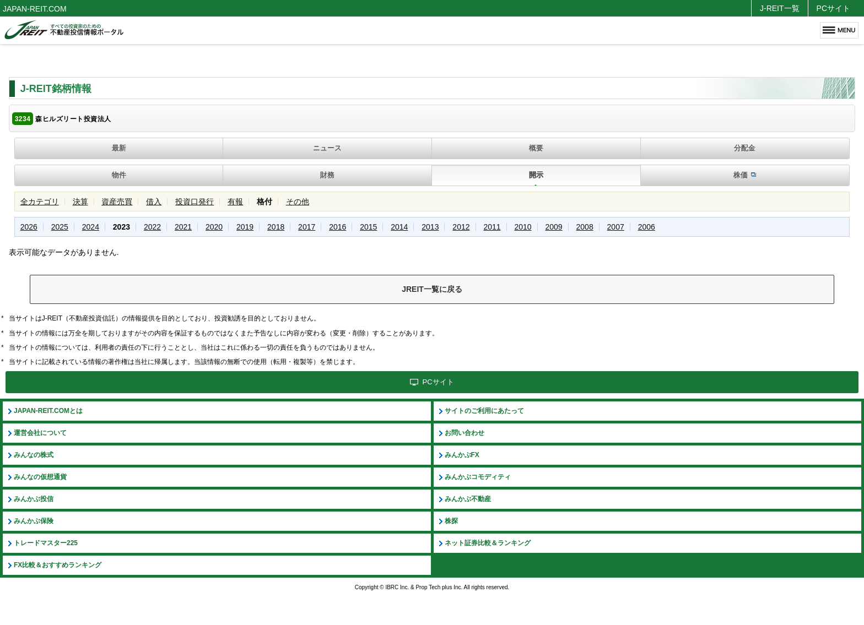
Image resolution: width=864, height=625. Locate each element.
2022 (152, 226)
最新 (119, 148)
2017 (306, 226)
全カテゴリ (39, 201)
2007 (615, 226)
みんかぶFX (462, 455)
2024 (90, 226)
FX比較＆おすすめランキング (57, 565)
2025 (59, 226)
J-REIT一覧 (780, 8)
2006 (646, 226)
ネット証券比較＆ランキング (488, 543)
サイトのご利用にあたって (484, 411)
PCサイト (833, 8)
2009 (553, 226)
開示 (536, 175)
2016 (337, 226)
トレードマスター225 (46, 543)
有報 (235, 201)
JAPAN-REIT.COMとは (48, 411)
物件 (119, 175)
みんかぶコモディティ (478, 477)
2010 (522, 226)
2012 (460, 226)
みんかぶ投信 (33, 499)
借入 (153, 201)
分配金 (744, 148)
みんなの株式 (33, 455)
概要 (536, 148)
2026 (28, 226)
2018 (275, 226)
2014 (399, 226)
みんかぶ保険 (33, 521)
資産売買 (116, 201)
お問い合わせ (464, 433)
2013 (430, 226)
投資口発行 (194, 201)
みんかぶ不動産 (468, 499)
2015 (368, 226)
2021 (183, 226)
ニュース (327, 148)
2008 (584, 226)
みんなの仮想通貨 (40, 477)
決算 (80, 201)
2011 (491, 226)
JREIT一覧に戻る (432, 289)
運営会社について (40, 433)
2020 (214, 226)
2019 (244, 226)
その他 (297, 201)
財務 (327, 175)
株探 (451, 521)
